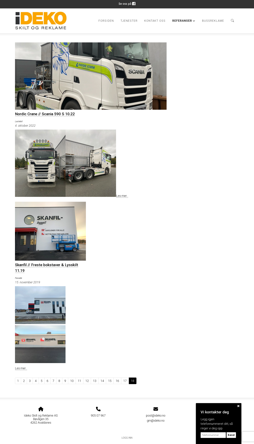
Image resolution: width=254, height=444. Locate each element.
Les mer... (122, 196)
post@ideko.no (155, 415)
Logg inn (127, 437)
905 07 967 (98, 415)
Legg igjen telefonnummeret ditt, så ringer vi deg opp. (217, 423)
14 (102, 381)
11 (79, 381)
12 (87, 381)
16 (117, 381)
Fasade (18, 278)
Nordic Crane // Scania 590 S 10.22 (45, 114)
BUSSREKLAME (213, 20)
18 (132, 381)
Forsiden (106, 20)
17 (125, 381)
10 (72, 381)
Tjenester (129, 20)
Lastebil (19, 121)
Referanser (183, 21)
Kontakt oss (155, 20)
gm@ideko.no (156, 420)
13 (94, 381)
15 (110, 381)
